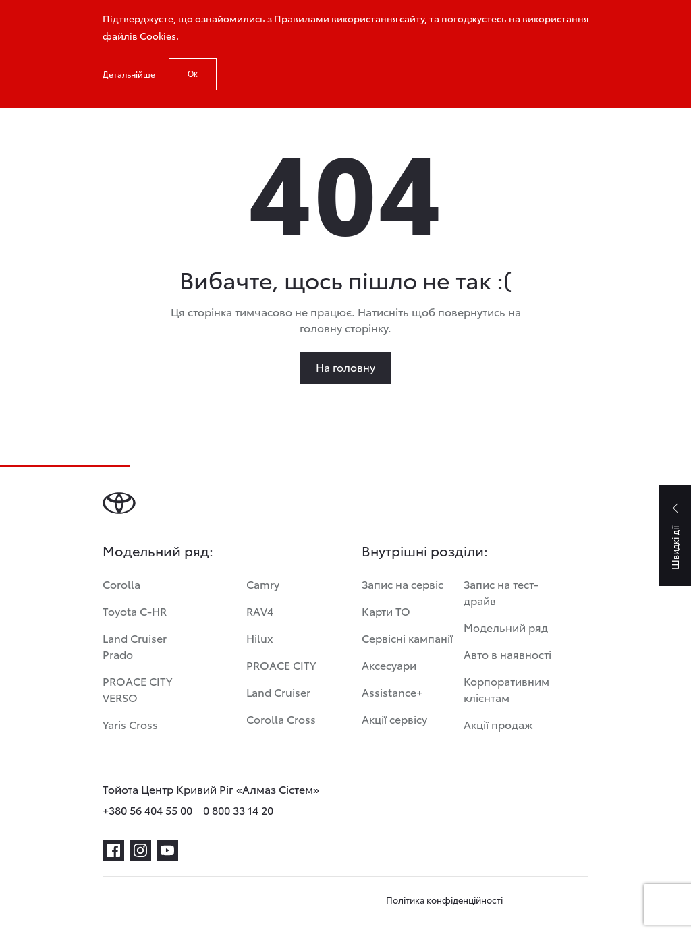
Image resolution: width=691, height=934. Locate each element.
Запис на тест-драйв (501, 592)
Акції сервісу (394, 718)
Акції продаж (498, 724)
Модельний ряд (506, 627)
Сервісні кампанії (407, 637)
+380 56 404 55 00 (147, 809)
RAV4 (259, 610)
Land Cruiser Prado (135, 646)
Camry (262, 583)
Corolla (121, 583)
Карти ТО (386, 610)
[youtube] (167, 850)
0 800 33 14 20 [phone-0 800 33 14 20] (238, 809)
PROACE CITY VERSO (137, 689)
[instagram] (140, 850)
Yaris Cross (130, 724)
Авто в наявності (507, 654)
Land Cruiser (278, 691)
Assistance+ (392, 691)
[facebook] (113, 850)
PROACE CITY (281, 664)
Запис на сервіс (402, 583)
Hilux (259, 637)
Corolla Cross (281, 718)
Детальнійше (129, 74)
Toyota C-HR (135, 610)
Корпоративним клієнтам (506, 689)
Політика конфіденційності (444, 900)
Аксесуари (389, 664)
